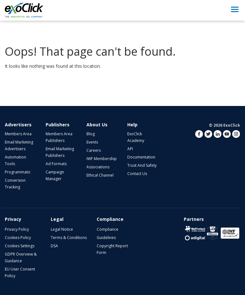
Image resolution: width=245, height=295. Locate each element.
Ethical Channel (100, 175)
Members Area (18, 134)
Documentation (141, 157)
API (130, 148)
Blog (90, 134)
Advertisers (18, 125)
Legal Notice (62, 229)
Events (92, 142)
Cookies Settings (19, 246)
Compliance (107, 229)
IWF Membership (101, 158)
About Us (97, 125)
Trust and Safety (142, 165)
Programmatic (18, 172)
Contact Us (137, 173)
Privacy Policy (17, 229)
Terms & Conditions (69, 237)
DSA (54, 246)
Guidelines (106, 237)
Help (132, 125)
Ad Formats (56, 163)
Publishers (58, 125)
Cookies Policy (18, 237)
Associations (97, 167)
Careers (93, 150)
